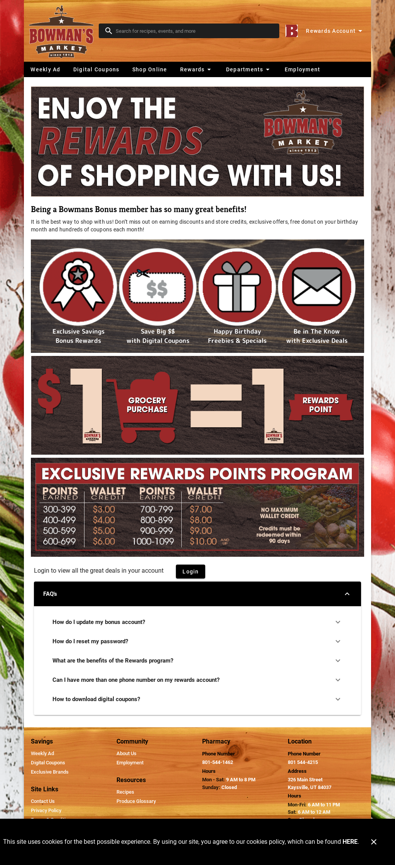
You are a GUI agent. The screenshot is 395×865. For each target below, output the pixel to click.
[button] (196, 69)
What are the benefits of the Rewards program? (197, 660)
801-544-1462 (217, 762)
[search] (194, 31)
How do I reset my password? (197, 641)
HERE (350, 841)
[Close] (374, 842)
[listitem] (42, 753)
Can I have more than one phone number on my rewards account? (197, 680)
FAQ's (197, 594)
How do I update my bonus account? (197, 622)
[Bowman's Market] (64, 31)
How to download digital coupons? (197, 699)
